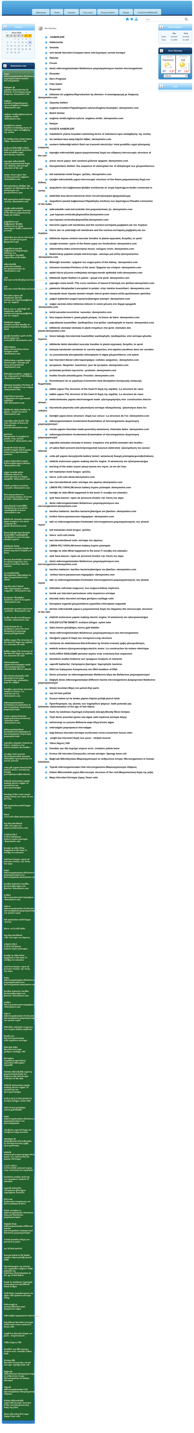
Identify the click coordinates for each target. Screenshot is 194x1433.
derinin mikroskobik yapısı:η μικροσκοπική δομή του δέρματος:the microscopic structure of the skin (18, 1075)
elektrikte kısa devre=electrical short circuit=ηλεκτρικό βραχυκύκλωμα (18, 239)
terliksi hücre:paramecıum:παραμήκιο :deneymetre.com (18, 897)
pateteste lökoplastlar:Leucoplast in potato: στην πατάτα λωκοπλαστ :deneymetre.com (18, 437)
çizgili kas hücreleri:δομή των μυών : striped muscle (18, 1334)
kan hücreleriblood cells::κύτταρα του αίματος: (17, 936)
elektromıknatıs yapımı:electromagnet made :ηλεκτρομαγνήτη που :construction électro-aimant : (18, 665)
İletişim (126, 12)
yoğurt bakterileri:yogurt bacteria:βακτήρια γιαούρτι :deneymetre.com (17, 463)
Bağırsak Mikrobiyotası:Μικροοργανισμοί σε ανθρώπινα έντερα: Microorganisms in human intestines (18, 1376)
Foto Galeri (88, 12)
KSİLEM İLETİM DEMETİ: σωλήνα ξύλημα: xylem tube (18, 1099)
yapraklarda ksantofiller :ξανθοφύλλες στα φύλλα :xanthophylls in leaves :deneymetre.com (15, 509)
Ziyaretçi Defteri (108, 12)
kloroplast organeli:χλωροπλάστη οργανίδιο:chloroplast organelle (15, 1061)
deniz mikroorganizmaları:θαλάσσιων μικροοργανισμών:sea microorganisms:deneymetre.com (18, 873)
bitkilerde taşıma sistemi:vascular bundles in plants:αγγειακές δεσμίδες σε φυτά (18, 325)
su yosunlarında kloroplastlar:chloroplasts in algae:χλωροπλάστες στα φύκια (17, 576)
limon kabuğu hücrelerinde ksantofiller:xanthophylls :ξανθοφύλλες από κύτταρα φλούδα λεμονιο (17, 536)
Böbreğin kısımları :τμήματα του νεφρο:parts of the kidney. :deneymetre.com (18, 376)
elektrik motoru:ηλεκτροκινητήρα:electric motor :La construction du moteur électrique (18, 1155)
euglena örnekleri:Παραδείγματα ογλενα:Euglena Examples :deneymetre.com (16, 104)
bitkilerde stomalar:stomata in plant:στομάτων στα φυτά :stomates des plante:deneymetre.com (18, 522)
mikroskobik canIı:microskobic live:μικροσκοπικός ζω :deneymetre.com (14, 267)
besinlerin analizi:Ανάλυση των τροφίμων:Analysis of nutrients (16, 1179)
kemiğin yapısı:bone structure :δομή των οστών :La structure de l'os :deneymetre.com (18, 692)
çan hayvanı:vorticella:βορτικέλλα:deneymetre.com (18, 287)
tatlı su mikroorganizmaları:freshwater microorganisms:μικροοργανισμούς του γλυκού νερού (18, 909)
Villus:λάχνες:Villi (12, 1342)
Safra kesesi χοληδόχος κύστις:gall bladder (15, 1108)
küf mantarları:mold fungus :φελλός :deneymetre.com (17, 200)
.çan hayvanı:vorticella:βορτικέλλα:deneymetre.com (18, 278)
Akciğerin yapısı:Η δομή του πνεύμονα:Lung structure (17, 1131)
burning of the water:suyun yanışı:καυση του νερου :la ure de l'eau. (18, 796)
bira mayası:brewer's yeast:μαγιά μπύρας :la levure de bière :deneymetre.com (18, 496)
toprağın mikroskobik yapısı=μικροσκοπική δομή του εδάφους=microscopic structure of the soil (17, 164)
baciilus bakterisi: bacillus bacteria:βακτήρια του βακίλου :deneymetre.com (16, 886)
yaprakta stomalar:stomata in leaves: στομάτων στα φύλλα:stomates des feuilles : (18, 745)
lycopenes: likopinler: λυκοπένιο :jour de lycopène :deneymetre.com (17, 599)
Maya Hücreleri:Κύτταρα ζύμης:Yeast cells (16, 1415)
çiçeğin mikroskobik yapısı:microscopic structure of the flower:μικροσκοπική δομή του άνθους (17, 211)
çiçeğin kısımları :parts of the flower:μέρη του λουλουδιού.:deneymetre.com (18, 338)
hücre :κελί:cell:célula (14, 928)
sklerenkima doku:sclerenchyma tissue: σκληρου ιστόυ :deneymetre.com (16, 350)
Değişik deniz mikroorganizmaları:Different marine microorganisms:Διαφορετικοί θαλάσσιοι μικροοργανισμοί (18, 1228)
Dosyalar (71, 12)
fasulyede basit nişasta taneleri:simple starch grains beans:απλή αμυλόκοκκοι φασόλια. (17, 451)
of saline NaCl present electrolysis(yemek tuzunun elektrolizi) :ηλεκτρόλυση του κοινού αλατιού (18, 757)
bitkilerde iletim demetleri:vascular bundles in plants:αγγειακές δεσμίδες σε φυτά (18, 549)
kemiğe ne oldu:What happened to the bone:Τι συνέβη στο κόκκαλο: (15, 850)
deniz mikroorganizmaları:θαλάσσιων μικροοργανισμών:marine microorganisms (18, 77)
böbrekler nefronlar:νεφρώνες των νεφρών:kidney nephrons (18, 1028)
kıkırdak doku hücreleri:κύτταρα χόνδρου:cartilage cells (14, 1049)
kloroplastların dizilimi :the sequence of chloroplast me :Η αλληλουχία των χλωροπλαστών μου (18, 189)
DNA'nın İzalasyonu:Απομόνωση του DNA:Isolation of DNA (17, 1201)
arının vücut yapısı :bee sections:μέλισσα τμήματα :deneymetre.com (16, 176)
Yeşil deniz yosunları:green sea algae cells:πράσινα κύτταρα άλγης (18, 1295)
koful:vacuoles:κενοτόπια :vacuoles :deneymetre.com (17, 486)
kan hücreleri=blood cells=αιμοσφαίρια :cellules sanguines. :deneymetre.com (17, 588)
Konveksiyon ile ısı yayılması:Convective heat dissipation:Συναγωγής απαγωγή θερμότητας (16, 630)
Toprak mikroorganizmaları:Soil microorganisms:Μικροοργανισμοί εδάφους (18, 1390)
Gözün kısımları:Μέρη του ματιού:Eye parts (16, 1240)
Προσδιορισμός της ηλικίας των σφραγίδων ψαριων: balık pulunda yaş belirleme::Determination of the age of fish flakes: (18, 1271)
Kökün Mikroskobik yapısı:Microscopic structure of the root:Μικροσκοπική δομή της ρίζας (17, 1404)
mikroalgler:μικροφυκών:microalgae (18, 1315)
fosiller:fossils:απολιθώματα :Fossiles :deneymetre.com (17, 618)
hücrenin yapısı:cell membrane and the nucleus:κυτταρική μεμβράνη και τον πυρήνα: (18, 298)
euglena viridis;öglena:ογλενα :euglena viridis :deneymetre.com (18, 116)
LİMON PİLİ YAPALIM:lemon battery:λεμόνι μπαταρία (15, 946)
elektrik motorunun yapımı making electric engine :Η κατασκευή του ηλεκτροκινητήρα (17, 784)
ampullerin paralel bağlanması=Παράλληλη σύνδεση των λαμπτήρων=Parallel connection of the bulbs (15, 253)
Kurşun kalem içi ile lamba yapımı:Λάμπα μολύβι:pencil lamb (17, 1257)
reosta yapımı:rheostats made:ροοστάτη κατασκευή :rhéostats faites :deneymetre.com (17, 719)
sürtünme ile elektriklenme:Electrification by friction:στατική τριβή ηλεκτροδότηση (18, 1142)
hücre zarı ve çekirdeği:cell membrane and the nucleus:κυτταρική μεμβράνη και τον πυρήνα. (18, 312)
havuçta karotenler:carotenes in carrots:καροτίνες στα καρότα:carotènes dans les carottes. (18, 562)
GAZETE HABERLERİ (147, 12)
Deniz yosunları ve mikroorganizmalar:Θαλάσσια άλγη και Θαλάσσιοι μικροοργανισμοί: (18, 1213)
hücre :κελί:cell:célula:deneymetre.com (18, 815)
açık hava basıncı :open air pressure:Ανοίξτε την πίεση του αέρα (17, 861)
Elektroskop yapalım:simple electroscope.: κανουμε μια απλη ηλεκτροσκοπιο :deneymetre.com (17, 363)
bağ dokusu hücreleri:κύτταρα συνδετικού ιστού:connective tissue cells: (18, 1324)
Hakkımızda (41, 12)
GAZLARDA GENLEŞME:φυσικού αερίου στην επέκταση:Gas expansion (18, 1167)
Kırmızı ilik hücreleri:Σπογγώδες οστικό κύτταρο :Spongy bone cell (17, 1362)
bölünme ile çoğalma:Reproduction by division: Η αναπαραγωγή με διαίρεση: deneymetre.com (17, 90)
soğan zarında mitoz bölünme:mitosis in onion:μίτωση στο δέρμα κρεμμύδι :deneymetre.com (17, 475)
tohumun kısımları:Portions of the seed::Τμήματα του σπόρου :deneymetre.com (18, 387)
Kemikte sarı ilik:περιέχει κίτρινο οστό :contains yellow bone (18, 1351)
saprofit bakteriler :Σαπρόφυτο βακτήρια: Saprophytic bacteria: (15, 1190)
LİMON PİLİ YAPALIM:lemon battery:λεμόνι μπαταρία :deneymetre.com (15, 838)
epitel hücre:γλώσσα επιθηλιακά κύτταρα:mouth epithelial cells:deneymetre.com (17, 399)
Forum (57, 12)
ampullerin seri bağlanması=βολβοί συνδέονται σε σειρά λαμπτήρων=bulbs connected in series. (18, 226)
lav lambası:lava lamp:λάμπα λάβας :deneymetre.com (18, 140)
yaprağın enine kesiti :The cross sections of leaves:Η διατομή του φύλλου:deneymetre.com (16, 424)
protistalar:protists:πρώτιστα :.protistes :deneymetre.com (18, 609)
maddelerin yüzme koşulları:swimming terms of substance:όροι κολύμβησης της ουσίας (17, 128)
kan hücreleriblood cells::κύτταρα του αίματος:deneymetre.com (16, 825)
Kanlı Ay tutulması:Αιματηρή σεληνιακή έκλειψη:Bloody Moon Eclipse (18, 1284)
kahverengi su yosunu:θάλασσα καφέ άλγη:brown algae (14, 1306)
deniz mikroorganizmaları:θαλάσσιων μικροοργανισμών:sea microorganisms (18, 1119)
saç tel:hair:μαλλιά (13, 1248)
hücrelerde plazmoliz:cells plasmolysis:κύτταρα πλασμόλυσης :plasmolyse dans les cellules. (16, 679)
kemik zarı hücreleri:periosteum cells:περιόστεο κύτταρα (15, 1038)
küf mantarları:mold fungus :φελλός (17, 806)
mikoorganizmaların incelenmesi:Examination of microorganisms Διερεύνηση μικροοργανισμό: (17, 706)
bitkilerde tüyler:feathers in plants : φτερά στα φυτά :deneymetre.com (17, 411)
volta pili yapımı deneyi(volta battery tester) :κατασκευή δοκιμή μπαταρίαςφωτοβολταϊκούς (18, 771)
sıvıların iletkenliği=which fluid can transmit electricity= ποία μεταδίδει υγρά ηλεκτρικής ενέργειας (18, 151)
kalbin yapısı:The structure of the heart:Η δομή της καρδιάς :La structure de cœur (18, 642)
